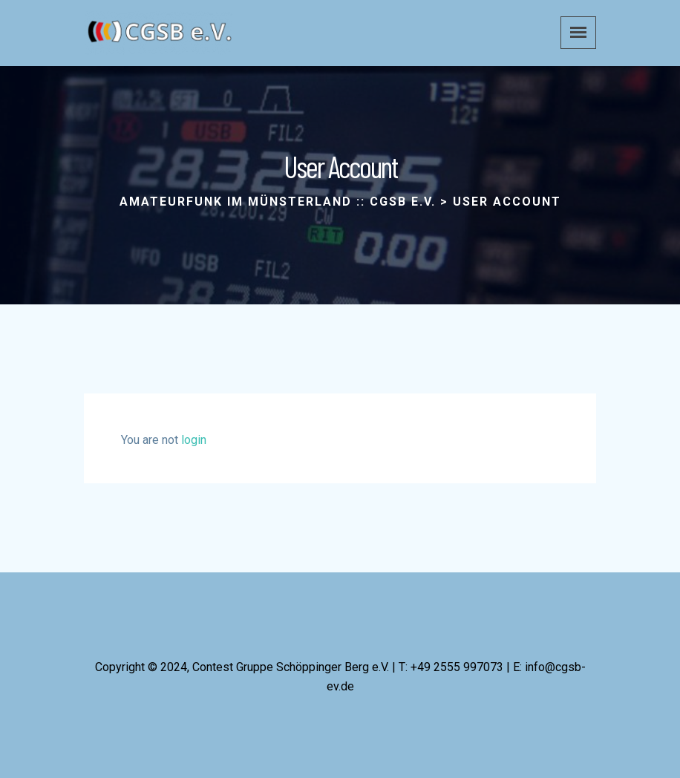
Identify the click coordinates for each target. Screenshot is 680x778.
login (193, 440)
